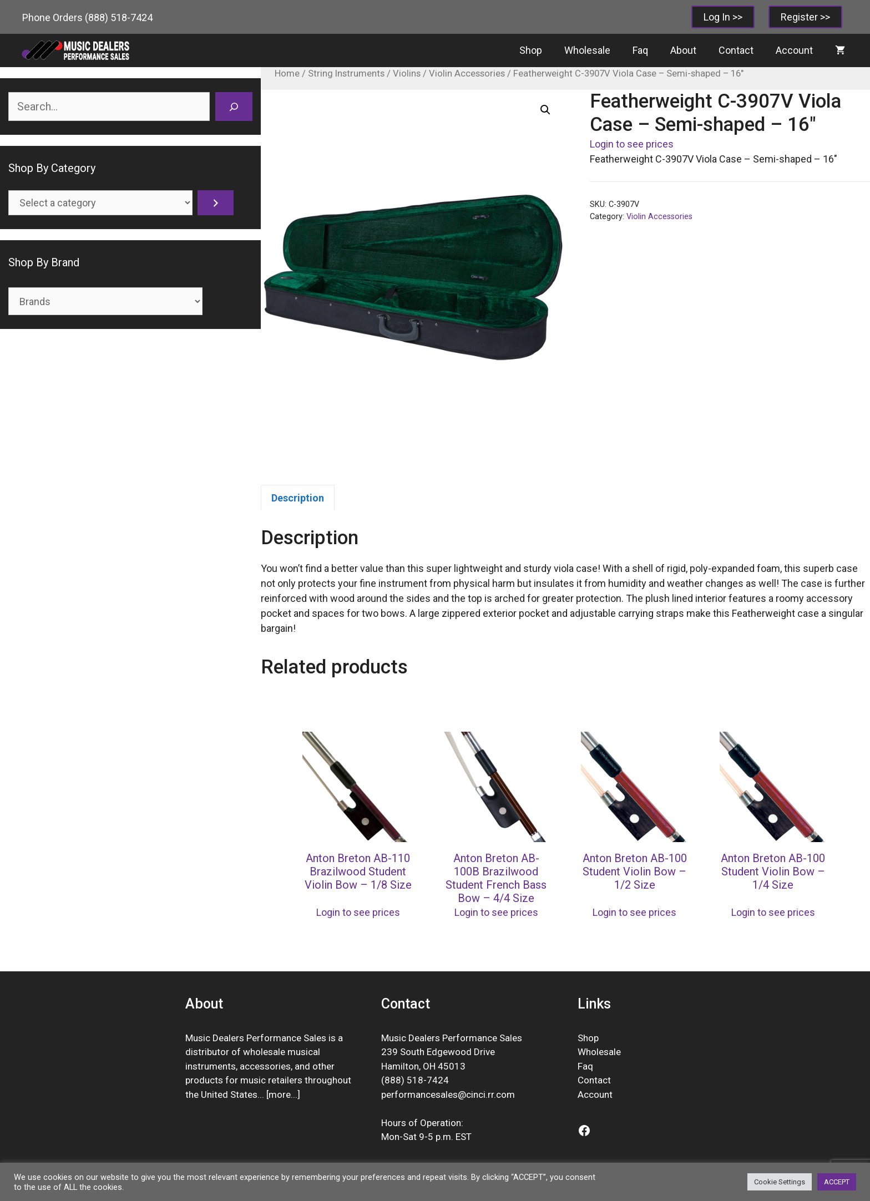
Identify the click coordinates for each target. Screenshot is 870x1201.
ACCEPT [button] (836, 1182)
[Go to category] (216, 202)
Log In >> (723, 17)
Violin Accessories (467, 73)
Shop (530, 50)
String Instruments (346, 73)
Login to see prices (632, 144)
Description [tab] (297, 498)
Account (794, 50)
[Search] (233, 106)
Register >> (805, 17)
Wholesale (587, 50)
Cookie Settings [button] (779, 1182)
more (280, 1094)
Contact (736, 50)
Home (287, 73)
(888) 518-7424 (119, 17)
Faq (640, 50)
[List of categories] (100, 202)
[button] (545, 110)
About (683, 50)
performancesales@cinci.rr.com (448, 1094)
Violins (407, 73)
